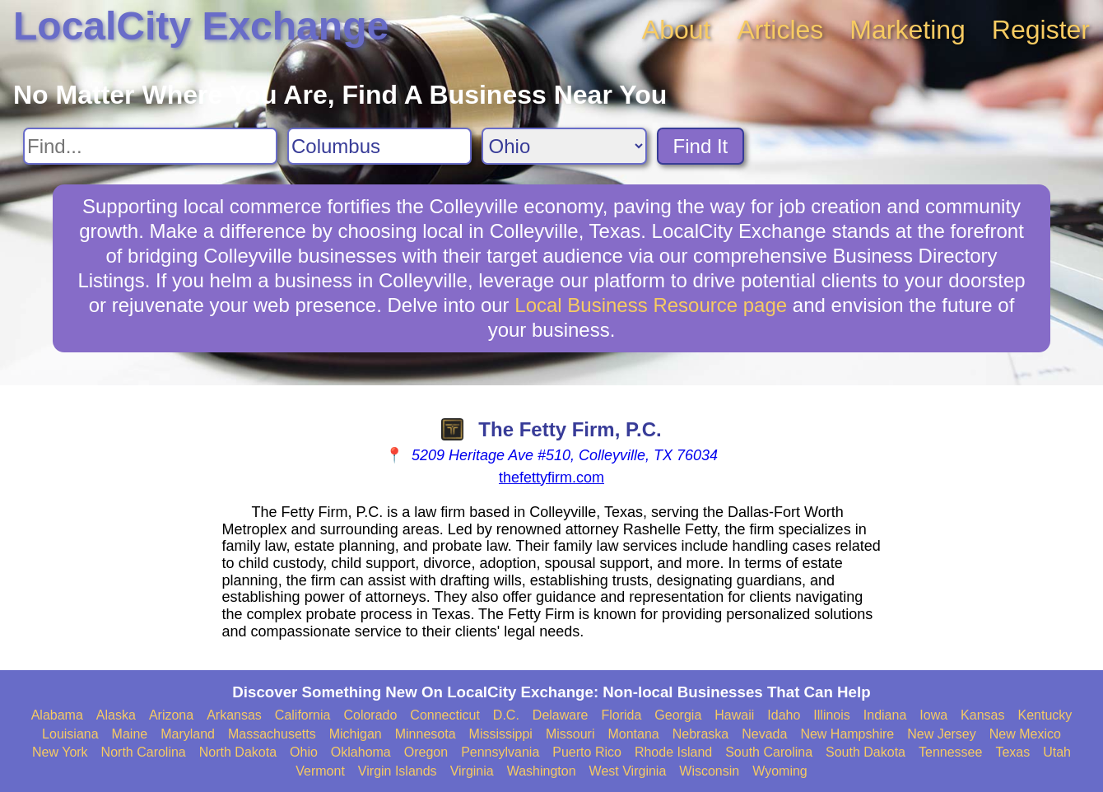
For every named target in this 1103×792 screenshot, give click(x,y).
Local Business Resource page (650, 305)
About (676, 29)
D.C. (506, 715)
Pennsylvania (500, 752)
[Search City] (379, 146)
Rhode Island (673, 752)
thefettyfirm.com (551, 477)
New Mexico (1025, 734)
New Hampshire (847, 734)
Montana (633, 734)
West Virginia (628, 771)
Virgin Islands (397, 771)
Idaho (783, 715)
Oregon (426, 752)
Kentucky (1044, 715)
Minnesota (425, 734)
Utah (1057, 752)
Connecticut (445, 715)
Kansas (982, 715)
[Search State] (564, 146)
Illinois (831, 715)
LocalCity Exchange (201, 26)
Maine (130, 734)
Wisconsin (709, 771)
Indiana (885, 715)
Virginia (472, 771)
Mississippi (501, 734)
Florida (621, 715)
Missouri (570, 734)
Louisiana (70, 734)
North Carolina (143, 752)
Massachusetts (272, 734)
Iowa (933, 715)
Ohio (304, 752)
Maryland (188, 734)
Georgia (677, 715)
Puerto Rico (586, 752)
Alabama (57, 715)
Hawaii (734, 715)
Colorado (370, 715)
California (303, 715)
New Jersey (941, 734)
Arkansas (234, 715)
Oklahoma (361, 752)
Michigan (355, 734)
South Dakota (865, 752)
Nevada (764, 734)
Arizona (171, 715)
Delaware (561, 715)
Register (1041, 29)
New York (60, 752)
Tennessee (950, 752)
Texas (1012, 752)
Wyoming (779, 771)
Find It (700, 146)
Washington (541, 771)
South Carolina (768, 752)
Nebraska (700, 734)
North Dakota (238, 752)
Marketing (907, 29)
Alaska (116, 715)
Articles (780, 29)
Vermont (320, 771)
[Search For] (150, 146)
